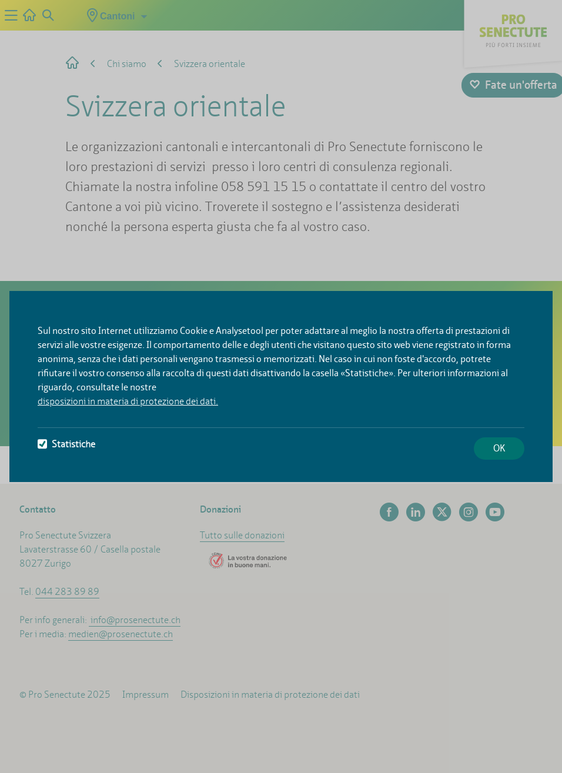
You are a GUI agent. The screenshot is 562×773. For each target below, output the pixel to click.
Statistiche (66, 444)
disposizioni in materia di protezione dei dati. (128, 401)
